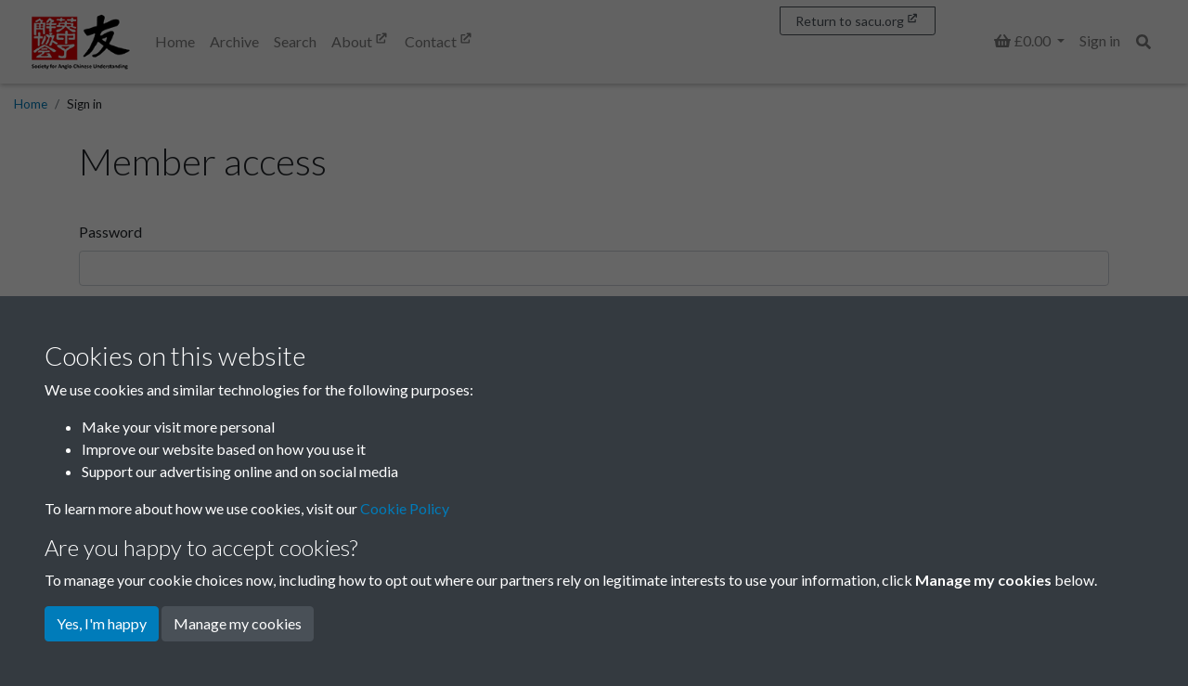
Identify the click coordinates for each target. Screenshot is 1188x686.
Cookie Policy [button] (404, 508)
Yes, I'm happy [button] (102, 623)
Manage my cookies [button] (238, 623)
